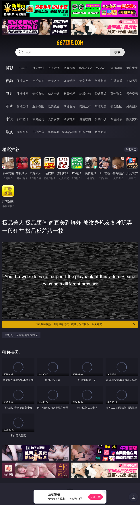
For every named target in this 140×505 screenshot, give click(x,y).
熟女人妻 (85, 81)
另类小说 (100, 119)
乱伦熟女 (116, 93)
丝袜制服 (100, 81)
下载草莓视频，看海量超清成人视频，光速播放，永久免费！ (86, 324)
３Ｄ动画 (69, 81)
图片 (9, 106)
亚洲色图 (38, 106)
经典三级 (100, 93)
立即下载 (95, 497)
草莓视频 (54, 132)
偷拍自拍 (38, 93)
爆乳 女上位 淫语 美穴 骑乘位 (21, 335)
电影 (9, 93)
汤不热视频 (69, 132)
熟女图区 (116, 106)
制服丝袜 (85, 93)
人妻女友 (54, 119)
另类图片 (132, 106)
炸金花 (100, 68)
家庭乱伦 (38, 119)
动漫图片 (69, 106)
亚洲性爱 (22, 93)
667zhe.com (69, 42)
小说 (9, 119)
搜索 (117, 52)
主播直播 (116, 81)
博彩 (9, 67)
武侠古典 (69, 119)
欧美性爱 (69, 93)
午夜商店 (38, 132)
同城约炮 (22, 132)
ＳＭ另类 (132, 81)
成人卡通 (54, 93)
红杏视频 (85, 132)
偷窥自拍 (22, 106)
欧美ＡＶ (54, 81)
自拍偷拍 (38, 81)
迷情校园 (85, 119)
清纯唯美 (100, 106)
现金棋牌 (116, 68)
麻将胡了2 (85, 68)
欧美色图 (54, 106)
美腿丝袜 (85, 106)
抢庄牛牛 (132, 68)
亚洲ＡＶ (22, 81)
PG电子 (22, 68)
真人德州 (38, 68)
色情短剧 (100, 132)
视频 (9, 80)
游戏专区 (69, 68)
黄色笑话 (116, 119)
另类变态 (132, 93)
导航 (9, 131)
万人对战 (54, 68)
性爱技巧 (132, 119)
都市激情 (22, 119)
